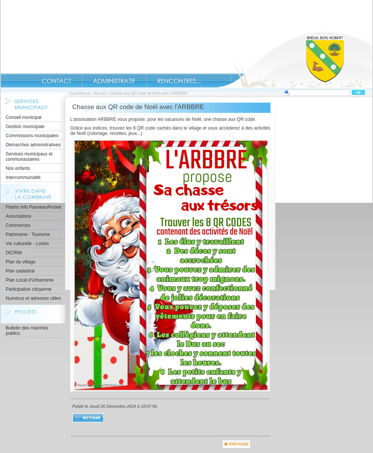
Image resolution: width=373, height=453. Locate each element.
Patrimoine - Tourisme (28, 234)
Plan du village (20, 262)
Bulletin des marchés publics (27, 330)
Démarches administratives (33, 144)
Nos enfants (18, 168)
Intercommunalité (23, 177)
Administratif (114, 81)
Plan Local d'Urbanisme (30, 280)
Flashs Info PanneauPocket (34, 207)
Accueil (294, 59)
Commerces (18, 225)
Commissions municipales (32, 135)
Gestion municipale (25, 126)
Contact (56, 81)
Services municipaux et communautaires (29, 156)
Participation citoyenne (29, 289)
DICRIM (14, 252)
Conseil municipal (23, 117)
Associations (18, 216)
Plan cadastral (20, 271)
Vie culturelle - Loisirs (27, 243)
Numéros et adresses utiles (33, 298)
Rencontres (179, 81)
